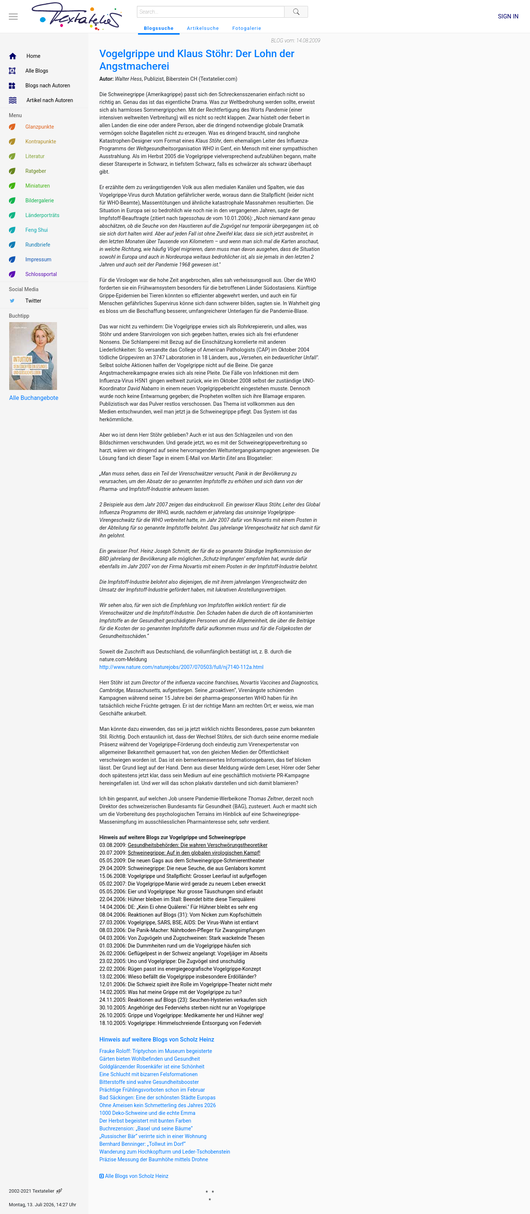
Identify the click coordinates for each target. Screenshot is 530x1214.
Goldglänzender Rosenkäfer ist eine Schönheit (151, 1067)
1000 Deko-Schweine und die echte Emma (147, 1113)
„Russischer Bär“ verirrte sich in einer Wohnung (152, 1136)
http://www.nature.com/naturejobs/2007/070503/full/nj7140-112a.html (181, 667)
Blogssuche (159, 28)
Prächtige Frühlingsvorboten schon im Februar (152, 1090)
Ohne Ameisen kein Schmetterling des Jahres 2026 (157, 1105)
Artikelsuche (203, 28)
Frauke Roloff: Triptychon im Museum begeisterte (155, 1051)
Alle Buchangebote (33, 397)
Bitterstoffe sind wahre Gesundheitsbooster (149, 1082)
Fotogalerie (246, 28)
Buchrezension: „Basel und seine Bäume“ (146, 1128)
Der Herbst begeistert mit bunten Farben (145, 1121)
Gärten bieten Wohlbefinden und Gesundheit (149, 1059)
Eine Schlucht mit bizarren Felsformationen (148, 1074)
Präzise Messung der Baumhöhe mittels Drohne (153, 1159)
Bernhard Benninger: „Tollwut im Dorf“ (142, 1144)
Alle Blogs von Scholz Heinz (134, 1176)
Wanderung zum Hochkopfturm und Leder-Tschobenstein (164, 1152)
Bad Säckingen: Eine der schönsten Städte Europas (157, 1097)
